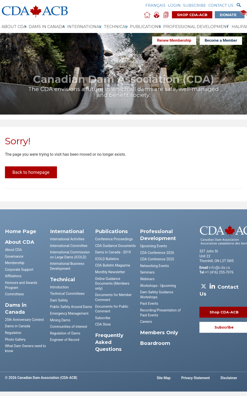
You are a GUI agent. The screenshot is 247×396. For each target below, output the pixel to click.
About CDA (13, 26)
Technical (115, 26)
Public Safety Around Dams (71, 307)
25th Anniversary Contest (24, 320)
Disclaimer (228, 378)
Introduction (59, 287)
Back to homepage (31, 172)
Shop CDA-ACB (192, 14)
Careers (146, 322)
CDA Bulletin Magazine (112, 265)
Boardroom (155, 343)
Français (155, 5)
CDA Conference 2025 (157, 259)
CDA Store (103, 324)
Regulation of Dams (65, 333)
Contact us (220, 5)
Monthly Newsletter (110, 272)
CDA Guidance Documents (115, 246)
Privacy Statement (195, 378)
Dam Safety (59, 300)
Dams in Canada (17, 326)
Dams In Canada (47, 26)
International (84, 26)
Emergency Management (69, 313)
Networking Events (154, 266)
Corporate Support (19, 270)
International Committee (68, 246)
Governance (14, 256)
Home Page (20, 231)
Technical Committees (67, 294)
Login (174, 5)
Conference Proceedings (114, 239)
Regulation (13, 333)
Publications (145, 26)
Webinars (147, 279)
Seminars (147, 272)
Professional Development (196, 26)
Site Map (164, 378)
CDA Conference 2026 (157, 253)
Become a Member (221, 40)
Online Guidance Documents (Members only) (112, 283)
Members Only (159, 332)
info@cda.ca (219, 267)
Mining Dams (60, 320)
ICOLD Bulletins (107, 259)
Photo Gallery (15, 339)
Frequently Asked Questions (109, 342)
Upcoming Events (153, 246)
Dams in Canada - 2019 (113, 252)
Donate (232, 14)
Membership (14, 263)
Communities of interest (68, 327)
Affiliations (13, 276)
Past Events (149, 303)
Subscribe (194, 5)
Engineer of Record (64, 340)
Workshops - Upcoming (158, 286)
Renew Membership (174, 40)
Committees (14, 294)
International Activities (67, 239)
